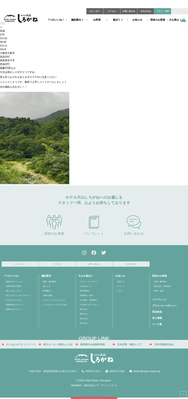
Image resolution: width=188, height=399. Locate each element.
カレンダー (94, 11)
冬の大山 (83, 324)
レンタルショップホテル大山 (55, 306)
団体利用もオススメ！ (15, 306)
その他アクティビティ (89, 306)
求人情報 (157, 319)
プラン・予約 (162, 11)
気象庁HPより (8, 67)
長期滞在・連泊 (86, 296)
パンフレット (94, 225)
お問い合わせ (128, 11)
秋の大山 (83, 319)
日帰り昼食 (47, 296)
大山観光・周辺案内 (88, 301)
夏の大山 (83, 315)
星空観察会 (84, 292)
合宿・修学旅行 (160, 282)
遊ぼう (116, 20)
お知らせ (137, 20)
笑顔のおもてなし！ (14, 310)
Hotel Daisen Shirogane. (98, 381)
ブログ (120, 292)
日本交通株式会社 (162, 345)
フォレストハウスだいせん (54, 301)
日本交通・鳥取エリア (127, 345)
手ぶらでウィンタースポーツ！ (19, 296)
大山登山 (174, 20)
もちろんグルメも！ (14, 301)
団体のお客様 (157, 20)
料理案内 (47, 292)
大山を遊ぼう (85, 276)
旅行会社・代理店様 (162, 287)
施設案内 (76, 20)
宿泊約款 (157, 312)
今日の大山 (145, 11)
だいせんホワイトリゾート (19, 345)
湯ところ (47, 287)
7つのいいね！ (56, 20)
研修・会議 (158, 292)
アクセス (112, 11)
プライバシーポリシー (164, 306)
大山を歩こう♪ (86, 287)
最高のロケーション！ (15, 282)
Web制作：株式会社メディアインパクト (94, 386)
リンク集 (157, 325)
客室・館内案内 (49, 282)
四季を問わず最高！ (14, 287)
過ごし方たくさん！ (14, 292)
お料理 (97, 20)
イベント (120, 287)
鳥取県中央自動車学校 (90, 345)
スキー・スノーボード (89, 282)
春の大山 (83, 310)
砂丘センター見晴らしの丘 (56, 345)
